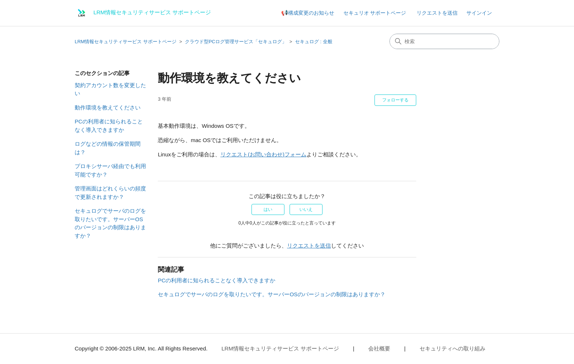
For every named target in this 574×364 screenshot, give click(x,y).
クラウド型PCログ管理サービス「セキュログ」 (236, 41)
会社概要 (379, 348)
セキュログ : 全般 (313, 41)
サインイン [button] (479, 13)
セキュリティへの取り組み (452, 348)
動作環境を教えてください (108, 107)
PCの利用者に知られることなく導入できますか (109, 125)
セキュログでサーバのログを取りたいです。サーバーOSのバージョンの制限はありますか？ (110, 223)
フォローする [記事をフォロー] (395, 100)
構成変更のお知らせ (311, 13)
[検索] (444, 41)
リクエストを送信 (437, 13)
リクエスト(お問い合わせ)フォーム (263, 154)
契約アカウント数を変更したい (110, 89)
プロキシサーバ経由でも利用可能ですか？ (110, 170)
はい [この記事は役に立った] (268, 209)
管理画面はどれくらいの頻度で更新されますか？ (110, 192)
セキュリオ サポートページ (374, 13)
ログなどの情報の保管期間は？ (108, 148)
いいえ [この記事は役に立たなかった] (306, 209)
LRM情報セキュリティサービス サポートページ (125, 41)
